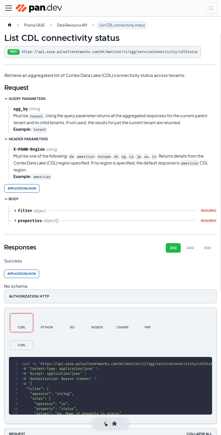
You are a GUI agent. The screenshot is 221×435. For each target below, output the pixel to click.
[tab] (21, 322)
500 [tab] (207, 248)
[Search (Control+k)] (211, 8)
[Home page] (9, 25)
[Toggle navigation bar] (8, 8)
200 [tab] (173, 248)
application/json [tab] (22, 188)
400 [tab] (190, 248)
